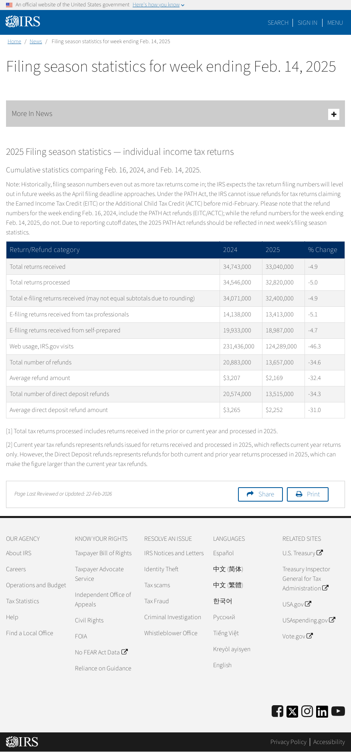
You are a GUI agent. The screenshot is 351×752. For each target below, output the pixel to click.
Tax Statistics (22, 601)
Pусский (224, 617)
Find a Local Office (29, 633)
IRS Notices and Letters (174, 553)
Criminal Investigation (172, 617)
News (36, 42)
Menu (335, 23)
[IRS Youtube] (338, 712)
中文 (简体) (228, 569)
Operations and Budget (36, 585)
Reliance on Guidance (103, 668)
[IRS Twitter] (292, 714)
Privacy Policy (288, 742)
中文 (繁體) (228, 585)
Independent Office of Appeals (103, 599)
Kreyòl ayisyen (231, 649)
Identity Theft (161, 569)
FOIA (81, 636)
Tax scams (157, 585)
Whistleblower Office (171, 633)
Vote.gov (297, 636)
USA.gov (296, 604)
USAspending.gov (308, 620)
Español (223, 553)
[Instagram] (307, 712)
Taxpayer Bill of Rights (103, 553)
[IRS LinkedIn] (322, 714)
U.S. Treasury (302, 553)
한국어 (222, 601)
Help (12, 617)
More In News (175, 114)
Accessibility (329, 742)
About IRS (18, 553)
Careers (16, 569)
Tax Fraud (156, 601)
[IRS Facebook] (277, 712)
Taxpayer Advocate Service (99, 574)
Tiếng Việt (226, 633)
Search (278, 23)
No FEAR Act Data (101, 652)
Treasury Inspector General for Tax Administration (306, 579)
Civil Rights (89, 620)
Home (14, 42)
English (222, 665)
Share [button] (266, 494)
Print (313, 494)
